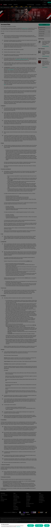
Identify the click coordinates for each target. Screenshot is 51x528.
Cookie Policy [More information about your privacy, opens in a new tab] (18, 526)
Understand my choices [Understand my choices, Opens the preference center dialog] (30, 525)
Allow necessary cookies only (39, 525)
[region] (25, 525)
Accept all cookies (46, 525)
